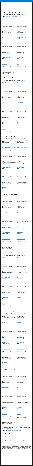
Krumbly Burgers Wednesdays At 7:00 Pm (22, 140)
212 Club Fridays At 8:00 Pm (5, 297)
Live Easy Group (19, 315)
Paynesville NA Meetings (12, 430)
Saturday (20, 16)
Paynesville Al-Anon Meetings (18, 430)
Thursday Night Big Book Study (6, 232)
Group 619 (18, 122)
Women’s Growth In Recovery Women (21, 95)
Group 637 (3, 270)
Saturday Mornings (19, 322)
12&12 (3, 102)
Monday (7, 16)
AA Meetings (9, 10)
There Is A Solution (4, 212)
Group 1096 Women (4, 362)
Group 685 (3, 315)
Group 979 (3, 304)
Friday (18, 16)
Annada (3, 428)
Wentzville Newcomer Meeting (6, 277)
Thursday (15, 16)
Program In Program (4, 407)
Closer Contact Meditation (5, 387)
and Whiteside (10, 428)
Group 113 (3, 257)
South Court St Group (5, 30)
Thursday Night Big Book (20, 232)
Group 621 (3, 129)
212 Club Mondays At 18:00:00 (20, 57)
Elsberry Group (4, 82)
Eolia (4, 428)
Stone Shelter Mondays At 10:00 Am (21, 30)
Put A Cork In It (4, 95)
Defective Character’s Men (20, 102)
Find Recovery (5, 4)
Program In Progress (19, 407)
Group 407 (18, 82)
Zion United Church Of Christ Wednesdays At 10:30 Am (9, 147)
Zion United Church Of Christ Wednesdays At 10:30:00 (23, 147)
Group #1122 (18, 205)
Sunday (23, 16)
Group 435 (3, 322)
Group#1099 (3, 37)
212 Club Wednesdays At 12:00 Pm (6, 167)
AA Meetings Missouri (14, 10)
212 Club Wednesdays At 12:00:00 (21, 167)
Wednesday (12, 16)
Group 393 (18, 212)
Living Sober (4, 187)
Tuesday (9, 16)
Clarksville (7, 428)
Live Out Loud (4, 205)
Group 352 (18, 387)
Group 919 (18, 270)
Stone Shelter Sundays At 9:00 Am (6, 380)
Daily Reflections (4, 122)
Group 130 (18, 277)
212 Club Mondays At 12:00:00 (6, 57)
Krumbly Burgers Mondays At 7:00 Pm (21, 37)
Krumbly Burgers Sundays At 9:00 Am (21, 380)
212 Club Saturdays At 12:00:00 (20, 342)
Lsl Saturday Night (4, 342)
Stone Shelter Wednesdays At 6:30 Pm (7, 140)
